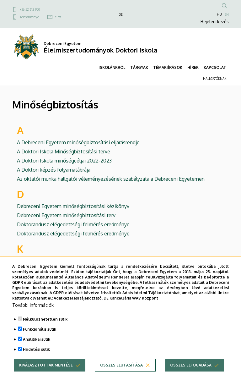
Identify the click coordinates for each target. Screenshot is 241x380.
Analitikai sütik (36, 348)
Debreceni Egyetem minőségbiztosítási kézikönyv (73, 206)
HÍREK (193, 67)
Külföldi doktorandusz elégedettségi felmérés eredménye (82, 261)
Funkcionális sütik (39, 338)
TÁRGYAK (139, 67)
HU (219, 14)
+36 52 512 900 (30, 9)
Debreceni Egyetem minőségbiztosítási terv (66, 215)
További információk (33, 314)
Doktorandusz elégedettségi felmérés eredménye (73, 224)
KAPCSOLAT (215, 67)
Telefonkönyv (29, 17)
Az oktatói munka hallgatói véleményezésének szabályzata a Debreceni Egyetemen (111, 179)
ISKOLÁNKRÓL (112, 67)
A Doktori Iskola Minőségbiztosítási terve (63, 151)
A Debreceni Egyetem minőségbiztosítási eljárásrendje (78, 142)
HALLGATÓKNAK (214, 78)
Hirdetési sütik (36, 358)
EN (226, 14)
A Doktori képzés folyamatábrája (53, 170)
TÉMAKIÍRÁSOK (167, 67)
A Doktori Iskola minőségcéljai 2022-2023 (64, 160)
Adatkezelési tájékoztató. (78, 307)
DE (121, 14)
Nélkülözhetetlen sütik (45, 328)
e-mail (59, 17)
